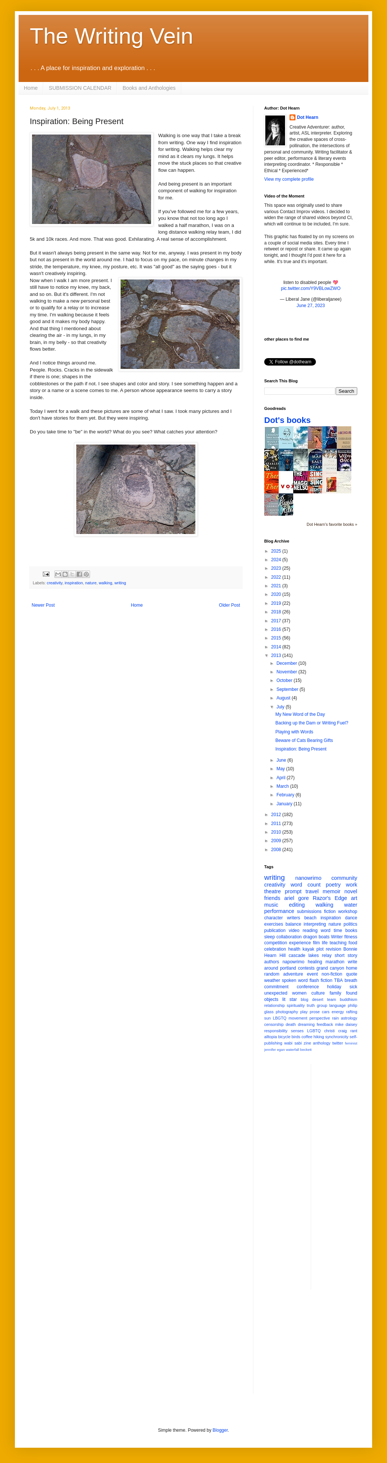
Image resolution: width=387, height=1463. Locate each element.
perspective (320, 1018)
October (285, 680)
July (281, 707)
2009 (276, 840)
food (353, 942)
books (351, 930)
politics (350, 924)
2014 (276, 647)
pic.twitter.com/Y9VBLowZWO (310, 288)
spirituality (296, 1005)
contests (306, 968)
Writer (337, 936)
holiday (334, 986)
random (271, 974)
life (324, 942)
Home (31, 88)
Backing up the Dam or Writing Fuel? (311, 723)
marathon (335, 961)
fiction (330, 911)
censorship (274, 1024)
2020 (276, 594)
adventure (293, 974)
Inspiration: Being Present (300, 749)
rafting (351, 1011)
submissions (309, 911)
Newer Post (43, 605)
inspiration (74, 583)
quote (351, 974)
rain (335, 1018)
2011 (276, 823)
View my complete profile (289, 179)
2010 (276, 832)
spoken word (294, 980)
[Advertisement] (310, 1347)
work (351, 885)
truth (311, 1005)
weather (272, 980)
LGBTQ (314, 1030)
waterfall (292, 1050)
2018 (276, 611)
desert (317, 999)
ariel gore (296, 898)
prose (315, 1011)
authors (271, 961)
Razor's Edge (330, 898)
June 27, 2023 (311, 305)
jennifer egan (274, 1050)
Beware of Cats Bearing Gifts (304, 740)
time (338, 930)
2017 (276, 620)
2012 (276, 814)
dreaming (306, 1024)
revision (333, 949)
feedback (325, 1024)
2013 (276, 655)
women (299, 993)
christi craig (335, 1030)
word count (306, 885)
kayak (308, 949)
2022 (276, 577)
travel (312, 891)
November (287, 671)
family (335, 993)
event (312, 974)
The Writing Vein (111, 35)
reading (310, 930)
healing (315, 961)
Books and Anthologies (148, 88)
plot (319, 949)
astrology (349, 1018)
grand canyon (330, 968)
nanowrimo (308, 878)
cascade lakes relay (310, 955)
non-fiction (332, 974)
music (271, 905)
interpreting (315, 924)
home (351, 968)
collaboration (289, 936)
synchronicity (336, 1036)
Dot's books (287, 420)
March (283, 786)
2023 (276, 568)
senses (297, 1030)
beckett (306, 1050)
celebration (275, 949)
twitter (337, 1043)
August (284, 698)
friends (272, 898)
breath (351, 980)
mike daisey (346, 1024)
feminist (351, 1043)
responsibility (275, 1030)
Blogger (220, 1430)
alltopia (270, 1036)
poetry (333, 885)
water (350, 905)
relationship (274, 1005)
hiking (319, 1036)
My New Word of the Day (300, 714)
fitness (350, 936)
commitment (276, 986)
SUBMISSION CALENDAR (80, 88)
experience (300, 942)
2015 (276, 638)
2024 (276, 559)
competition (275, 942)
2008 (276, 849)
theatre (272, 891)
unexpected (275, 993)
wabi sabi (293, 1043)
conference (308, 986)
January (285, 803)
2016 (276, 629)
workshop (347, 911)
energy (338, 1011)
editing (297, 905)
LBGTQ (280, 1018)
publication (274, 930)
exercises (273, 924)
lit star (289, 999)
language (337, 1005)
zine (307, 1043)
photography (287, 1011)
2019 (276, 603)
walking (105, 583)
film (316, 942)
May (281, 768)
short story (346, 955)
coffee (306, 1036)
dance (351, 917)
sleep (269, 936)
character (273, 917)
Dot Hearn (307, 117)
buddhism (348, 999)
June (281, 760)
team (331, 999)
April (281, 777)
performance (279, 911)
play (304, 1011)
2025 (276, 551)
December (287, 663)
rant (353, 1030)
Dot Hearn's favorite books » (332, 524)
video (294, 930)
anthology (321, 1043)
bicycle (284, 1036)
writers (293, 917)
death (291, 1024)
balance (293, 924)
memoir (331, 891)
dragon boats (316, 936)
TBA (338, 980)
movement (297, 1018)
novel (351, 891)
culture (318, 993)
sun (267, 1018)
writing (120, 583)
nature (91, 583)
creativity (55, 583)
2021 (276, 585)
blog (304, 999)
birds (296, 1036)
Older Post (229, 605)
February (285, 794)
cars (325, 1011)
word (325, 930)
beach (310, 917)
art (354, 898)
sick (353, 986)
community (344, 878)
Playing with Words (294, 731)
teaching (338, 942)
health (294, 949)
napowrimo (293, 961)
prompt (293, 891)
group (322, 1005)
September (288, 689)
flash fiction (321, 980)
